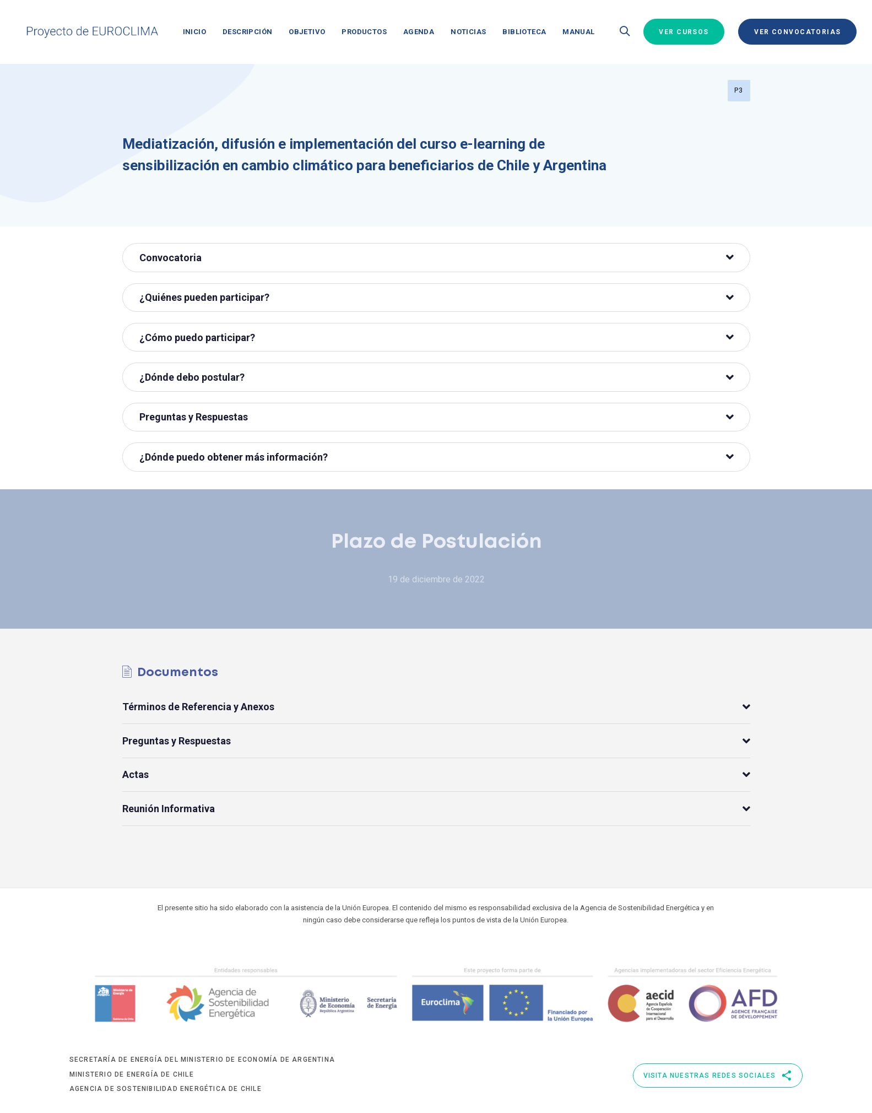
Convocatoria (436, 257)
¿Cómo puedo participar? (436, 337)
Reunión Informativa (436, 808)
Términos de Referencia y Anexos (436, 707)
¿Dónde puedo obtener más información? (436, 457)
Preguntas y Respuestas (436, 416)
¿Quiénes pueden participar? (436, 297)
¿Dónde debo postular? (436, 377)
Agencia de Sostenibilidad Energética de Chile (165, 1089)
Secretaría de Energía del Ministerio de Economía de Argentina (202, 1059)
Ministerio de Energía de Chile (131, 1074)
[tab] (436, 257)
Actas (436, 775)
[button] (625, 32)
